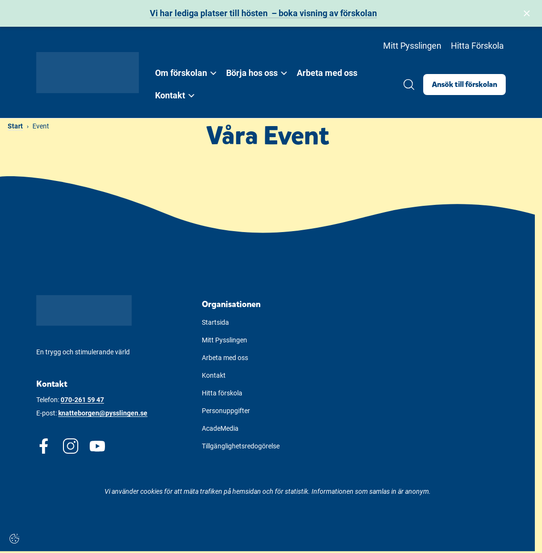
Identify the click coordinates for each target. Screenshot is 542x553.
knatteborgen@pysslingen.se (102, 413)
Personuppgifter (226, 411)
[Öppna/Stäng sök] (408, 84)
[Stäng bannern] (526, 13)
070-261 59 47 (82, 400)
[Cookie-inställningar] (14, 538)
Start (15, 126)
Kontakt (214, 375)
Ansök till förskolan (464, 84)
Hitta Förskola (477, 46)
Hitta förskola (222, 393)
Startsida (215, 322)
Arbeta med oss (327, 73)
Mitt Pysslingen (412, 46)
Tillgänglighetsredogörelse (241, 446)
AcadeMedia (220, 428)
